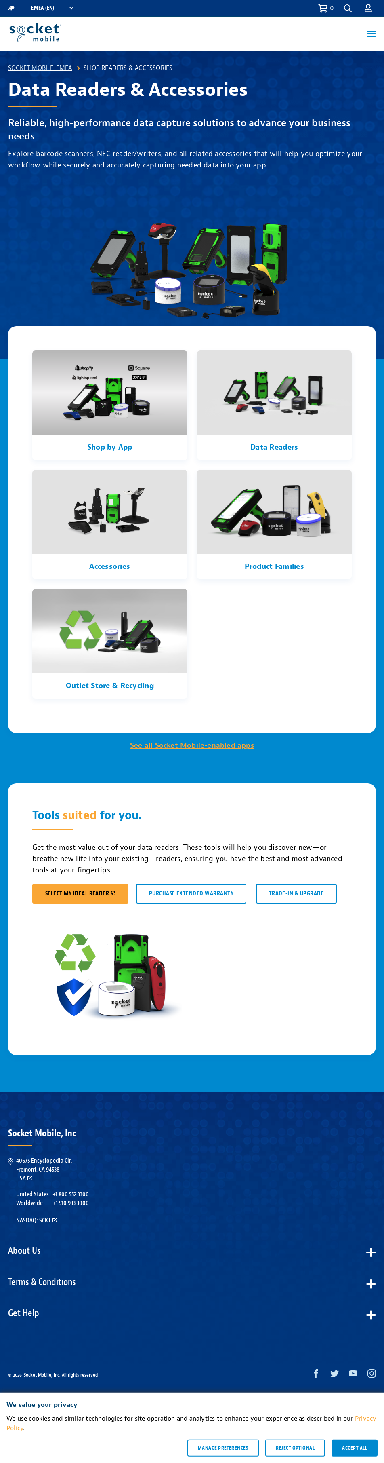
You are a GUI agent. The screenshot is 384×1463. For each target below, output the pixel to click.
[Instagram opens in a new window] (371, 1375)
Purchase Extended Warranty (191, 893)
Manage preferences (223, 1447)
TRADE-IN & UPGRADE (296, 893)
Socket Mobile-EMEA (40, 68)
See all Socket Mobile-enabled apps (192, 745)
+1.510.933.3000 (71, 1203)
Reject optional (295, 1447)
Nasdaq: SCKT (36, 1220)
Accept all (354, 1447)
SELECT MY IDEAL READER (80, 893)
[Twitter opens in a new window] (334, 1375)
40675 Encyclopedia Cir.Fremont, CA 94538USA (44, 1170)
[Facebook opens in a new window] (316, 1375)
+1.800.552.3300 (70, 1194)
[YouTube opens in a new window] (353, 1375)
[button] (348, 8)
